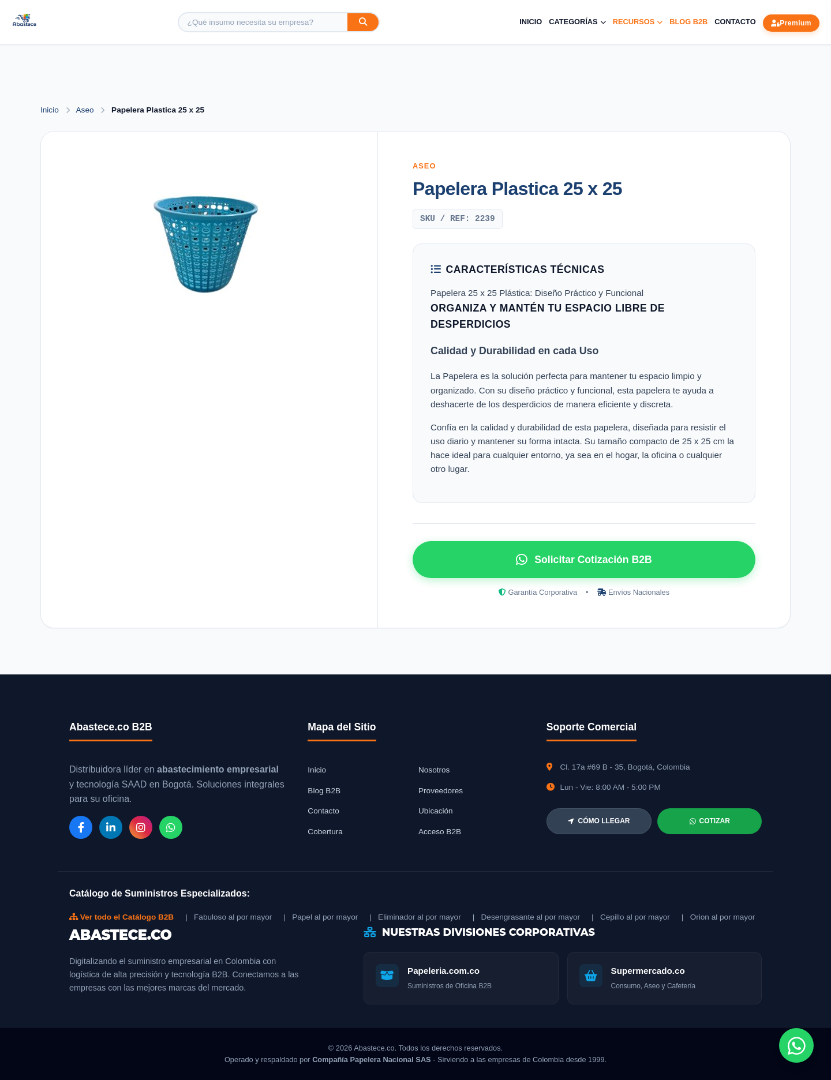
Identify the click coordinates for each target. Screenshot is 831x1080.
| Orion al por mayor (718, 917)
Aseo (86, 110)
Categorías (577, 21)
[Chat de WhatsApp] (796, 1045)
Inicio (530, 21)
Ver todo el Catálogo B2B (121, 917)
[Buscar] (363, 22)
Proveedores (440, 790)
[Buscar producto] (263, 22)
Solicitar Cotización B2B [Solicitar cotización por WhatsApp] (584, 559)
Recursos (638, 21)
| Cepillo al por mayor (631, 917)
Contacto (734, 21)
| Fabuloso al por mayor (228, 917)
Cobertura (325, 831)
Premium (791, 23)
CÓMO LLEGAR (599, 821)
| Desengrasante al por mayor (526, 917)
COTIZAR (710, 821)
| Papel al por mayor (320, 917)
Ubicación (435, 811)
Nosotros (434, 770)
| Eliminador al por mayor (415, 917)
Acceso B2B (439, 831)
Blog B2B (688, 21)
